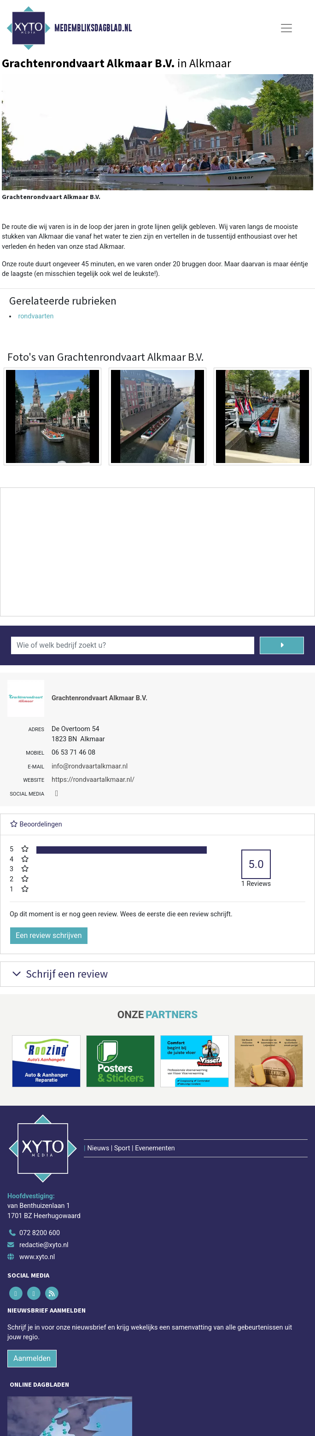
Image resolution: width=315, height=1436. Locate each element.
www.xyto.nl (37, 1257)
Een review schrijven (49, 935)
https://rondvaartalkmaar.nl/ (93, 780)
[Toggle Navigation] (286, 28)
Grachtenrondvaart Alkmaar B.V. (99, 698)
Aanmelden (32, 1358)
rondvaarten (35, 316)
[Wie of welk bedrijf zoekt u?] (132, 645)
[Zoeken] (282, 645)
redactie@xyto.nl (44, 1245)
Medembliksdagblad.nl (93, 28)
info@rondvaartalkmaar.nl (90, 766)
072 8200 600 (39, 1233)
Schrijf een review (59, 974)
